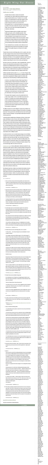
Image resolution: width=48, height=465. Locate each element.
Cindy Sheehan (40, 265)
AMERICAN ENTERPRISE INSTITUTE (42, 144)
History (39, 288)
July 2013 (39, 365)
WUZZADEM (39, 135)
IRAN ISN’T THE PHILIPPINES (11, 9)
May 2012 (39, 377)
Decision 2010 (40, 273)
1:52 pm (16, 295)
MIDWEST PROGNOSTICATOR (42, 73)
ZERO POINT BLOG (40, 136)
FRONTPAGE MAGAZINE (41, 158)
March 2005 (40, 451)
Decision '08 (40, 272)
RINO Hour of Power (41, 315)
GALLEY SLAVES (40, 52)
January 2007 (40, 432)
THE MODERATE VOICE (41, 114)
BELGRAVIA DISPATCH (41, 22)
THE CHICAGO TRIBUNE (41, 181)
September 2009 (40, 404)
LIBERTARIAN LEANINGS (41, 66)
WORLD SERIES (40, 339)
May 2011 (39, 387)
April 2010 (39, 398)
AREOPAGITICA (40, 17)
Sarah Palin (40, 318)
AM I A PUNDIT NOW (41, 11)
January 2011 (40, 391)
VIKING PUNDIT (40, 130)
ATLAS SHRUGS (40, 18)
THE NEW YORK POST (41, 190)
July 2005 (39, 447)
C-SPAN (39, 148)
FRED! (38, 281)
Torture (39, 331)
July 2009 (39, 406)
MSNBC (39, 168)
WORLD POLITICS (40, 338)
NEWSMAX (39, 170)
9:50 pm (18, 397)
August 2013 (40, 364)
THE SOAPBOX (40, 121)
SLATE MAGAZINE (40, 177)
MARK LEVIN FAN (40, 226)
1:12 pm (16, 227)
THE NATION (39, 184)
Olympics (39, 307)
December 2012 (40, 371)
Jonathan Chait (8, 12)
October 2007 (40, 424)
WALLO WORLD (40, 133)
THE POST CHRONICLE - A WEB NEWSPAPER (42, 193)
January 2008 (40, 422)
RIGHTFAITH (39, 98)
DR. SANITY (39, 42)
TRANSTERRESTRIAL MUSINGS (42, 216)
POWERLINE (39, 89)
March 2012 (40, 379)
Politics (10, 10)
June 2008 (39, 417)
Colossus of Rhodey (41, 238)
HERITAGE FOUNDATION (41, 159)
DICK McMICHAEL (40, 41)
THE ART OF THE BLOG (41, 108)
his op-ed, (19, 72)
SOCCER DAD (40, 243)
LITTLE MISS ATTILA (40, 67)
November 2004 (40, 454)
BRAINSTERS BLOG (40, 27)
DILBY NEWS (39, 153)
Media (39, 299)
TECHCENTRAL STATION (41, 179)
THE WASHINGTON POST (41, 195)
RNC (38, 316)
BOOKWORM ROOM (40, 237)
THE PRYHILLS (39, 116)
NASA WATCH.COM (40, 207)
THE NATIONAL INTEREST (41, 185)
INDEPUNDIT (39, 57)
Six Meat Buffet (40, 102)
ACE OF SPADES (40, 10)
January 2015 (40, 350)
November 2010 (40, 392)
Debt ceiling (40, 271)
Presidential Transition (41, 314)
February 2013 (40, 369)
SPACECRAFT (39, 213)
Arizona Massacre (41, 252)
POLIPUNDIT (39, 85)
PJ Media (39, 311)
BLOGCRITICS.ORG (40, 146)
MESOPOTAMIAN (40, 72)
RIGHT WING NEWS (40, 97)
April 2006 (39, 440)
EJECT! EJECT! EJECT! (41, 44)
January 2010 (40, 401)
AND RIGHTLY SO (40, 15)
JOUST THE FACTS (40, 62)
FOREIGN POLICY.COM (41, 157)
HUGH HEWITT (40, 55)
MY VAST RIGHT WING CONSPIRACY (43, 76)
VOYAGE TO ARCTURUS (41, 217)
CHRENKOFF (39, 32)
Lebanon (39, 295)
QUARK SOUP (40, 210)
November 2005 (40, 444)
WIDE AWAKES (40, 134)
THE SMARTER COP (40, 120)
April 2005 (39, 450)
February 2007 (40, 431)
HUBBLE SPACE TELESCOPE (42, 205)
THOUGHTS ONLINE (40, 125)
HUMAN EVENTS (40, 162)
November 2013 (40, 361)
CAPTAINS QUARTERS (41, 30)
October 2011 (40, 383)
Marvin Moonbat (40, 298)
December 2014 (40, 351)
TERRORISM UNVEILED (41, 106)
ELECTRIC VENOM (40, 45)
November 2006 (40, 434)
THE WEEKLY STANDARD (41, 197)
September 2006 (40, 435)
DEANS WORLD (40, 40)
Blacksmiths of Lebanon (41, 24)
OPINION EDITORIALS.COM (41, 172)
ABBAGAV (39, 9)
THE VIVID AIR (40, 124)
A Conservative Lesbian (41, 8)
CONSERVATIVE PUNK (41, 152)
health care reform (41, 287)
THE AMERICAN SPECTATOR (41, 180)
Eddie (10, 227)
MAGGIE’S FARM (40, 70)
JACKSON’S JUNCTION (41, 60)
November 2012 (40, 372)
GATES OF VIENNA (40, 53)
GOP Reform (39, 285)
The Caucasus (40, 326)
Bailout (39, 253)
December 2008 (40, 412)
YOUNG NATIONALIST (40, 200)
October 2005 (40, 445)
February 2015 (40, 349)
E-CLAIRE (39, 43)
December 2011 (40, 381)
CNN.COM (39, 150)
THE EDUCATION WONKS (41, 244)
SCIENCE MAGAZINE (41, 211)
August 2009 (40, 405)
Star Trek (39, 321)
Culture (39, 270)
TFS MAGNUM (40, 107)
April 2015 (39, 348)
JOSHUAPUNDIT (40, 241)
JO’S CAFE (39, 61)
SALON (39, 176)
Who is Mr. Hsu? (40, 336)
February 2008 (40, 421)
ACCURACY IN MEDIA (41, 143)
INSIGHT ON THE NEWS (41, 163)
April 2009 (39, 409)
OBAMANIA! (39, 306)
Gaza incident (40, 283)
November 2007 (40, 423)
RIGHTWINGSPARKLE (40, 99)
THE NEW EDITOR (40, 188)
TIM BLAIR (39, 126)
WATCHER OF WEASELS (41, 247)
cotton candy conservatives (42, 269)
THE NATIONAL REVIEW (41, 187)
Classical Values (40, 34)
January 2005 (40, 453)
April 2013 (39, 367)
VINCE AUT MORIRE (40, 131)
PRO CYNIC (39, 90)
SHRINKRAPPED (40, 101)
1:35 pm (19, 272)
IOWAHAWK (39, 59)
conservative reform (41, 268)
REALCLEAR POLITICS (40, 175)
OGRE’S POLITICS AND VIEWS (42, 228)
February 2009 (40, 410)
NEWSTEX (39, 171)
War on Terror (40, 333)
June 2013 (39, 366)
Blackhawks (40, 257)
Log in (39, 459)
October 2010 (40, 393)
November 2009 (40, 403)
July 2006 (39, 437)
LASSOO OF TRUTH (40, 65)
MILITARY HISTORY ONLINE (41, 167)
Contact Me (40, 4)
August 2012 (40, 374)
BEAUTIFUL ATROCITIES (41, 21)
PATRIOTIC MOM (40, 84)
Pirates (39, 310)
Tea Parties (39, 324)
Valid (39, 462)
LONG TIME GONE (40, 225)
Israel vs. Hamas (40, 293)
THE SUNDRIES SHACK (41, 246)
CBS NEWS (39, 149)
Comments (40, 461)
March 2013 (40, 368)
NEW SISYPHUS (40, 79)
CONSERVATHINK (40, 36)
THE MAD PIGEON (40, 113)
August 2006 (40, 436)
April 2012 (39, 378)
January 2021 (40, 347)
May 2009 (39, 408)
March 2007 (40, 430)
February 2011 (40, 390)
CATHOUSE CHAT (40, 31)
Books (39, 259)
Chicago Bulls (40, 263)
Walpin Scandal (40, 332)
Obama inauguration (41, 304)
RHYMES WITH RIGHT (41, 242)
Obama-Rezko (40, 305)
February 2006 (40, 441)
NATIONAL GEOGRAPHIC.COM (42, 169)
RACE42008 (39, 92)
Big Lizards (39, 236)
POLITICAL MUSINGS (40, 87)
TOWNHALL (39, 198)
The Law (39, 327)
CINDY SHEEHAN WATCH (41, 33)
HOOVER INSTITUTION (41, 161)
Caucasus (39, 261)
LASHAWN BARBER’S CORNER (42, 64)
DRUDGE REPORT (40, 155)
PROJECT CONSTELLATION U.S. (42, 209)
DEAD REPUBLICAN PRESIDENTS (42, 222)
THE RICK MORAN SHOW (41, 119)
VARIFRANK (39, 129)
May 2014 (39, 357)
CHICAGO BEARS (40, 262)
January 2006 (40, 442)
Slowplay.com (40, 103)
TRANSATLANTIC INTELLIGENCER (42, 127)
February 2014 (40, 359)
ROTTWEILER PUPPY (40, 230)
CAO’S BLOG (39, 29)
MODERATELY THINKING (41, 74)
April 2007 (39, 429)
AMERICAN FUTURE (40, 12)
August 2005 (40, 447)
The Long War (40, 328)
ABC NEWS (39, 142)
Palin (38, 309)
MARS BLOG (39, 206)
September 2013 (40, 363)
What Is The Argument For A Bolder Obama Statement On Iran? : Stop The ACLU (20, 302)
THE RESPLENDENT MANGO (42, 118)
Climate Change (40, 266)
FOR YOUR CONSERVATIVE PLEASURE (43, 156)
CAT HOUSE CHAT (40, 221)
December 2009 (40, 402)
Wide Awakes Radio (41, 337)
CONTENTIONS (40, 38)
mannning (10, 341)
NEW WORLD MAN (40, 80)
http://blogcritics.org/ (41, 54)
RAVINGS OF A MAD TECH (41, 229)
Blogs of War (40, 25)
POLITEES (39, 173)
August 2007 (40, 426)
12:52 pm (16, 187)
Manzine (39, 297)
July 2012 (39, 375)
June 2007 (39, 428)
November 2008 (40, 413)
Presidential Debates (41, 313)
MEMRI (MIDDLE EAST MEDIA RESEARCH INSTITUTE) (42, 166)
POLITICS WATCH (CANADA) (41, 174)
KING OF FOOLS (40, 63)
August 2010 (40, 395)
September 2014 (40, 354)
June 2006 (39, 438)
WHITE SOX (39, 335)
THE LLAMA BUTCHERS (41, 112)
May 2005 (39, 449)
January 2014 (40, 360)
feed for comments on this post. (9, 400)
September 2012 (40, 373)
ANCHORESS (39, 14)
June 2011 (39, 386)
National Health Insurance (42, 301)
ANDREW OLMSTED (40, 16)
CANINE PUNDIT (40, 29)
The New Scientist (40, 189)
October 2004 (40, 455)
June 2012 (39, 376)
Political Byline (40, 86)
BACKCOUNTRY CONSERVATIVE (42, 19)
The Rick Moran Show (41, 329)
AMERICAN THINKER (40, 13)
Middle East (40, 300)
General (39, 284)
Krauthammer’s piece (6, 146)
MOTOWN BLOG (40, 75)
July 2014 (39, 355)
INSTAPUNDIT (39, 58)
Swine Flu (40, 255)
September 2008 (40, 415)
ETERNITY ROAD (40, 240)
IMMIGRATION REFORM (41, 289)
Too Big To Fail (40, 330)
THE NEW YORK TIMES (41, 191)
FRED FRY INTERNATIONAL (41, 51)
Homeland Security (41, 288)
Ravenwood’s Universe (41, 94)
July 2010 (39, 396)
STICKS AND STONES (41, 231)
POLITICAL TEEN (40, 88)
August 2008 (40, 416)
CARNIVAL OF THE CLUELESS (41, 260)
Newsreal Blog (40, 303)
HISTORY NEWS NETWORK (41, 160)
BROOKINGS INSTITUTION (41, 147)
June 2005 (39, 448)
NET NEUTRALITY (40, 302)
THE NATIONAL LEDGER (41, 186)
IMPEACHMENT (40, 290)
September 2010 (40, 394)
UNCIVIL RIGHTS (40, 233)
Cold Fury (39, 35)
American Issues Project (42, 251)
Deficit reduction (40, 275)
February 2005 (40, 452)
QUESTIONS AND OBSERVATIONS (42, 91)
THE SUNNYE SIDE (40, 123)
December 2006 (40, 433)
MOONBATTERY (40, 227)
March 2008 (40, 420)
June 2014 (39, 356)
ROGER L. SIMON (40, 100)
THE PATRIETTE (40, 115)
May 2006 (39, 439)
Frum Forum (39, 282)
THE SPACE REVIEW (40, 215)
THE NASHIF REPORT (40, 232)
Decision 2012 (40, 274)
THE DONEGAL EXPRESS (41, 110)
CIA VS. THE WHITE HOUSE (41, 264)
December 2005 (40, 443)
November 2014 (40, 352)
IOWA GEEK (39, 223)
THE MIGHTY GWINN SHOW (41, 183)
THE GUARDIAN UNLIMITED (41, 182)
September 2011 (40, 384)
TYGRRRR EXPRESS (40, 128)
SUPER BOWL (39, 322)
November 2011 (40, 382)
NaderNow (39, 78)
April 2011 (39, 388)
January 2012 (40, 380)
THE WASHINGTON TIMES (41, 196)
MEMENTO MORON (40, 71)
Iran (8, 10)
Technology (39, 325)
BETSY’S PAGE (40, 23)
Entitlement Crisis (40, 276)
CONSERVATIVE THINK (41, 37)
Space (39, 319)
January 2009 (40, 411)
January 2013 (40, 370)
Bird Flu (39, 254)
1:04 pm (17, 205)
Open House (40, 308)
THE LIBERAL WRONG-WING (41, 111)
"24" (38, 250)
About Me (39, 3)
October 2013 (40, 362)
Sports (39, 320)
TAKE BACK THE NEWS (41, 178)
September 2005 (40, 446)
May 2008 (39, 418)
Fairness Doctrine (40, 279)
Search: (39, 341)
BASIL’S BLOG (40, 20)
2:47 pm (18, 341)
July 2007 (39, 427)
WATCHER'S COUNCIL (41, 334)
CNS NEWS (39, 151)
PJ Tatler (39, 312)
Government (40, 286)
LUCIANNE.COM (40, 69)
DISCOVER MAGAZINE (41, 154)
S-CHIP (39, 317)
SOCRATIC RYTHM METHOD (41, 104)
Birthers (39, 256)
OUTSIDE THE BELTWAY (41, 83)
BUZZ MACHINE (40, 28)
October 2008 (40, 414)
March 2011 (40, 389)
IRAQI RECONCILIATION (41, 292)
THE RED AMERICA (40, 117)
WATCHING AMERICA (41, 199)
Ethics (39, 278)
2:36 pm (11, 304)
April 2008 (39, 419)
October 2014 (40, 353)
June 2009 (39, 407)
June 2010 (39, 397)
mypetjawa (39, 77)
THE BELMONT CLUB (40, 109)
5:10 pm (17, 384)
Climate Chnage (40, 267)
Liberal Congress (40, 296)
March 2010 (40, 399)
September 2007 (40, 425)
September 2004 (40, 456)
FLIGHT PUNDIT (40, 49)
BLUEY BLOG (39, 26)
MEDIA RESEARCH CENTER (41, 164)
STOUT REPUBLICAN (40, 105)
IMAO (38, 56)
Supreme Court (40, 323)
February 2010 (40, 400)
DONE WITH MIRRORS (41, 239)
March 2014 (40, 358)
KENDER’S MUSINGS (41, 224)
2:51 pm (19, 348)
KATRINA (39, 294)
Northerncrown (40, 82)
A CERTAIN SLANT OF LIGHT (41, 7)
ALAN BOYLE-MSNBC (41, 204)
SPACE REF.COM (40, 212)
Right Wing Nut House (19, 2)
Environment (40, 277)
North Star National (41, 81)
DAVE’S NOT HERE (40, 39)
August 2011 (40, 385)
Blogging (39, 258)
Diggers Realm (40, 41)
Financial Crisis (40, 280)
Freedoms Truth (11, 272)
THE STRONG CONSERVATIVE (42, 122)
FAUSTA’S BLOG (40, 48)
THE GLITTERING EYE (40, 245)
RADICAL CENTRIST (40, 93)
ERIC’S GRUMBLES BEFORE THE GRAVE (42, 47)
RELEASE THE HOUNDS (41, 95)
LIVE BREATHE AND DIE (41, 68)
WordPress (39, 139)
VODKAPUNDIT (40, 132)
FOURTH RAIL (39, 50)
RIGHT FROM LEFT (40, 96)
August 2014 (40, 354)
